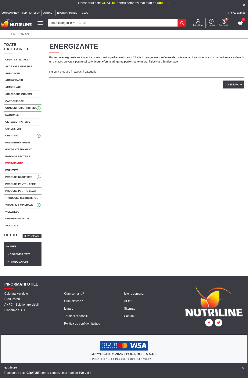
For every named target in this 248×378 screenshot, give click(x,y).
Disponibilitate (20, 254)
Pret (13, 246)
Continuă (232, 84)
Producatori (19, 261)
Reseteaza (33, 236)
